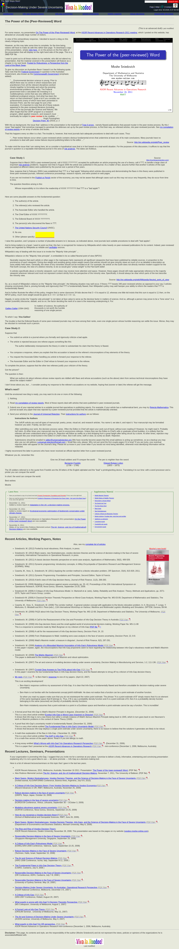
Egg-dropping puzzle (100, 526)
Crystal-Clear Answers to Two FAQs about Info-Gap (64, 670)
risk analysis (69, 149)
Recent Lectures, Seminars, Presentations (35, 751)
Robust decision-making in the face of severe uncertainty (46, 793)
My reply (25, 677)
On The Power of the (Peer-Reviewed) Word (55, 33)
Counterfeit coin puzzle (101, 524)
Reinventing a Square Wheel (103, 500)
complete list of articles (95, 544)
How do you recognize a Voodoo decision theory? (43, 815)
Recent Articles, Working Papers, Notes (33, 539)
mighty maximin (115, 14)
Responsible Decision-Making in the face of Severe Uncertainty (49, 836)
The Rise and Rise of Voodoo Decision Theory (35, 829)
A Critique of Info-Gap (31, 895)
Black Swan (98, 508)
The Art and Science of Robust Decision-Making (42, 858)
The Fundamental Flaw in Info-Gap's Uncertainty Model (75, 726)
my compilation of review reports (29, 403)
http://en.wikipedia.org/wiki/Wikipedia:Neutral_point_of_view (142, 280)
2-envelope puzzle (100, 521)
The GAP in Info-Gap (60, 736)
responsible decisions (163, 14)
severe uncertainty (91, 14)
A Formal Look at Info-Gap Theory (36, 909)
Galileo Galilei (11, 308)
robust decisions (137, 14)
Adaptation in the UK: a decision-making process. (50, 505)
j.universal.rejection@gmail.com (51, 442)
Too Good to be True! (100, 503)
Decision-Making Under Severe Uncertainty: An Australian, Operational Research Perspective (62, 887)
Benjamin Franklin (73, 463)
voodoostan (8, 14)
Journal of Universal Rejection (46, 414)
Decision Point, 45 (41, 121)
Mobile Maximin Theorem (102, 495)
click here (33, 50)
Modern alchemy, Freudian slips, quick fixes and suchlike (110, 516)
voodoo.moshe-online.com (136, 831)
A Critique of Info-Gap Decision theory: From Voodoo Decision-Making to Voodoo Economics (61, 786)
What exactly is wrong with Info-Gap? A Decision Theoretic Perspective (52, 902)
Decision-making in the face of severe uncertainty (42, 800)
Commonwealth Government (46, 74)
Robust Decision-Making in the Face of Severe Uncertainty (47, 851)
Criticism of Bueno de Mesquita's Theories (106, 513)
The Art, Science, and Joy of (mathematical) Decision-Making (70, 773)
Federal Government (30, 72)
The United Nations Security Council (31, 228)
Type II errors (88, 125)
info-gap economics (64, 14)
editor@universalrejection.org (58, 440)
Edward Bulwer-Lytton (113, 463)
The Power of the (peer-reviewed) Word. (110, 770)
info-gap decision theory (33, 14)
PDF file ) (95, 627)
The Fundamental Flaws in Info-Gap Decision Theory (44, 865)
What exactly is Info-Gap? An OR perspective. (41, 924)
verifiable (53, 247)
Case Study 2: (12, 328)
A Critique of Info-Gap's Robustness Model (40, 844)
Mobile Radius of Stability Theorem (104, 498)
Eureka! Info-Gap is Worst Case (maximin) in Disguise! (75, 715)
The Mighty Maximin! (50, 655)
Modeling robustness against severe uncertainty (42, 808)
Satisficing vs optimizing (101, 519)
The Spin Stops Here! (101, 506)
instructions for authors (76, 414)
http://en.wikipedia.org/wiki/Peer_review (151, 142)
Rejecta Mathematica (159, 407)
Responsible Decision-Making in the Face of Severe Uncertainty (49, 873)
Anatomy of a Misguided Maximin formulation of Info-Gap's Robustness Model (75, 645)
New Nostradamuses (100, 511)
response (52, 677)
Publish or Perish (42, 178)
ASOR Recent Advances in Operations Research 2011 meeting (109, 33)
